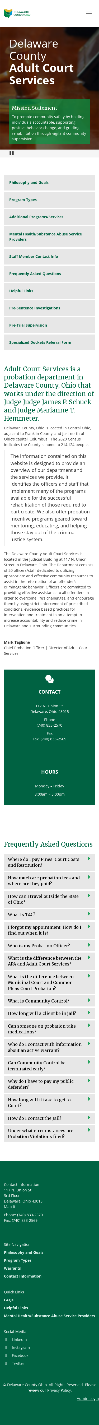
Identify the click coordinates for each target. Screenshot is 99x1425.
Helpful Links (21, 290)
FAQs (8, 1299)
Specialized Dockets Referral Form (40, 342)
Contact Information (22, 1276)
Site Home (17, 13)
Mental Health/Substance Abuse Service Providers (45, 236)
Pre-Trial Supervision (28, 325)
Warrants (12, 1268)
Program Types (23, 199)
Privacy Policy (59, 1390)
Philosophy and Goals (29, 182)
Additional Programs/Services (36, 216)
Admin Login (88, 1398)
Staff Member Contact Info (33, 256)
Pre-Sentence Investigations (34, 307)
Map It (9, 1206)
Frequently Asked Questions (35, 273)
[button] (49, 862)
